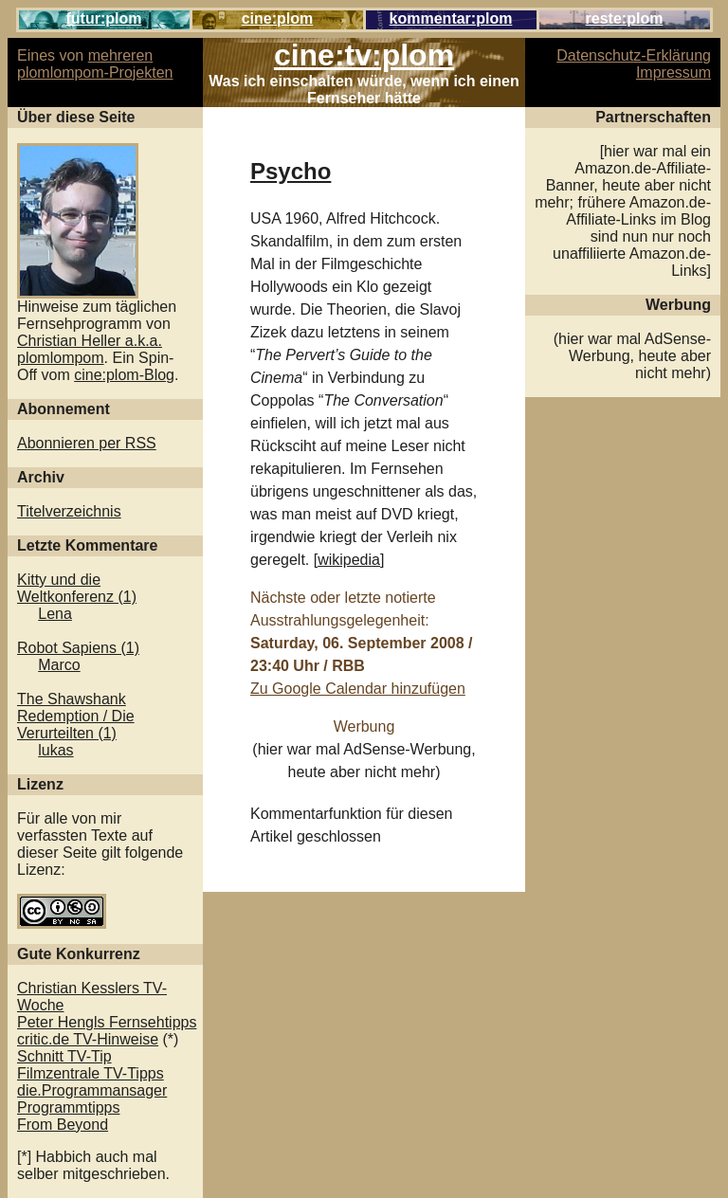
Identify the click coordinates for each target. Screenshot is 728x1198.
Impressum (673, 72)
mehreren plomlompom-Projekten (95, 64)
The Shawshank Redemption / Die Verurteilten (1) (76, 716)
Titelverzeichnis (69, 511)
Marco (59, 665)
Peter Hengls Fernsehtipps (106, 1022)
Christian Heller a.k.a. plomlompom (89, 349)
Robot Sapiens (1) (78, 648)
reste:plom (625, 18)
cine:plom (278, 18)
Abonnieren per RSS (86, 443)
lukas (55, 750)
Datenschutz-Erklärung (633, 55)
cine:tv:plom (364, 55)
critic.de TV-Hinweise (87, 1039)
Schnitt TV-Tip (64, 1056)
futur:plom (104, 18)
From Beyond (62, 1124)
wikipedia (349, 560)
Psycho (290, 171)
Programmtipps (68, 1107)
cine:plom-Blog (124, 375)
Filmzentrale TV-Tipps (90, 1073)
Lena (55, 614)
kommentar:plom (451, 18)
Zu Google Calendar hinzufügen (357, 689)
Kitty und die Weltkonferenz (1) (76, 588)
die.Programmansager (92, 1090)
